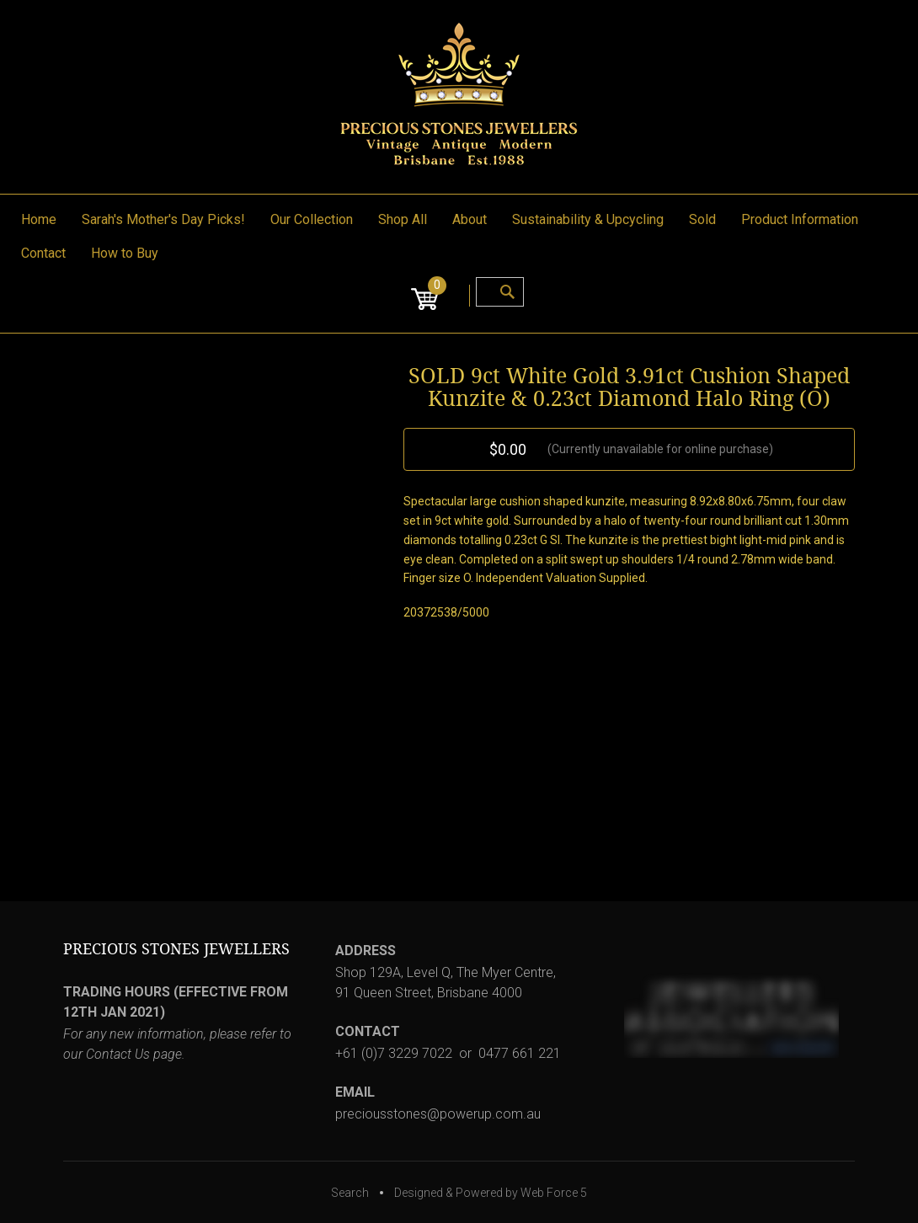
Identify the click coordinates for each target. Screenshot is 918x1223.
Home (38, 219)
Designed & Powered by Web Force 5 (490, 1192)
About (469, 219)
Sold (702, 219)
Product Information (799, 219)
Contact (43, 253)
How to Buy (124, 253)
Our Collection (311, 219)
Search (350, 1192)
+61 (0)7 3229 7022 (393, 1053)
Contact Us (118, 1054)
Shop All (402, 219)
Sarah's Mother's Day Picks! (163, 219)
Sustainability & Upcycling (588, 219)
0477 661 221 (519, 1053)
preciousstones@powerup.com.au (438, 1114)
